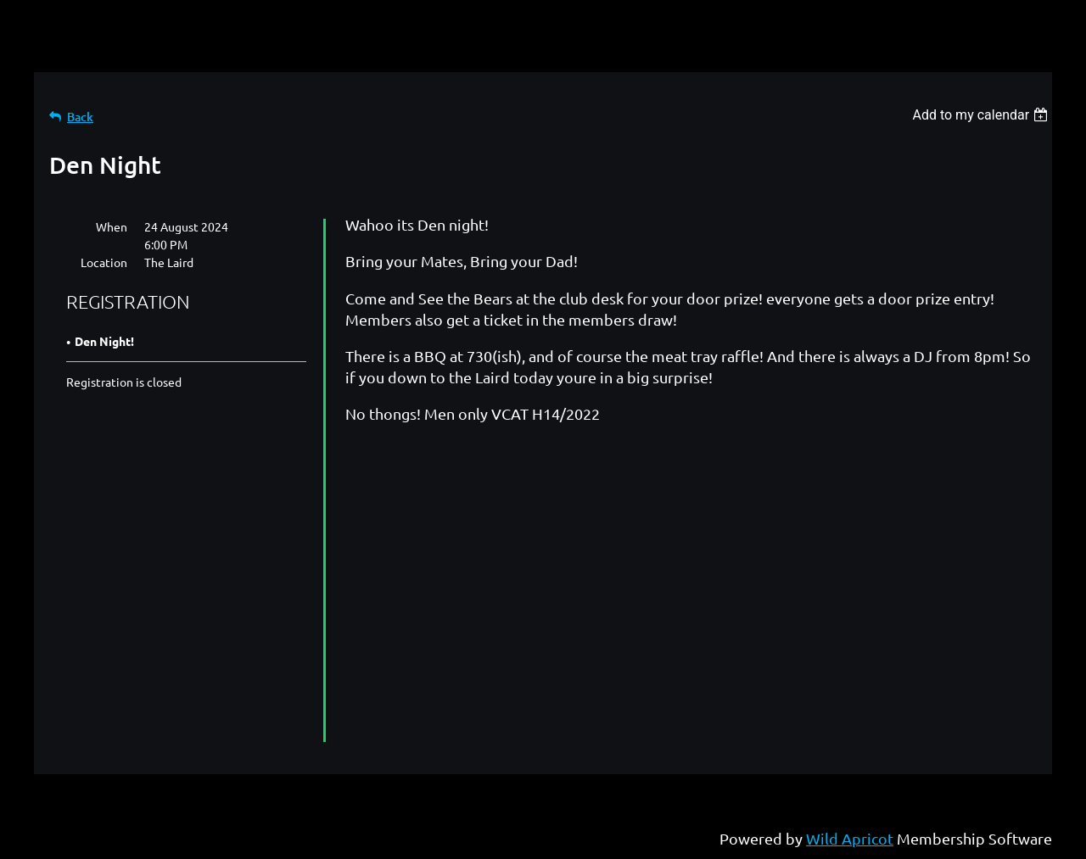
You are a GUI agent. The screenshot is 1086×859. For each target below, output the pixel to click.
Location (104, 262)
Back (80, 117)
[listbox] (982, 115)
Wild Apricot (849, 838)
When (111, 226)
